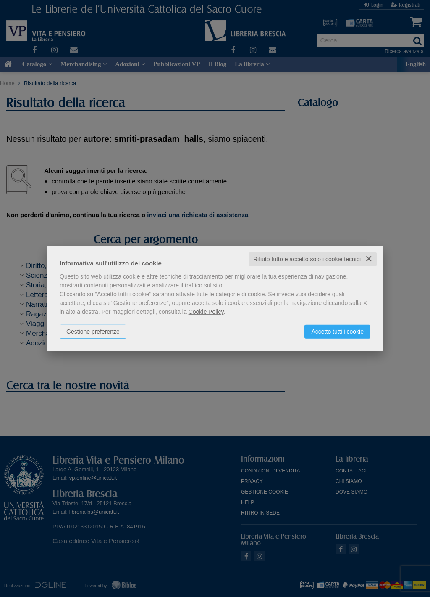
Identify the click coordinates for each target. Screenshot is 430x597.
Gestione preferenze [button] (93, 331)
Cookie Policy (206, 311)
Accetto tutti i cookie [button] (337, 331)
